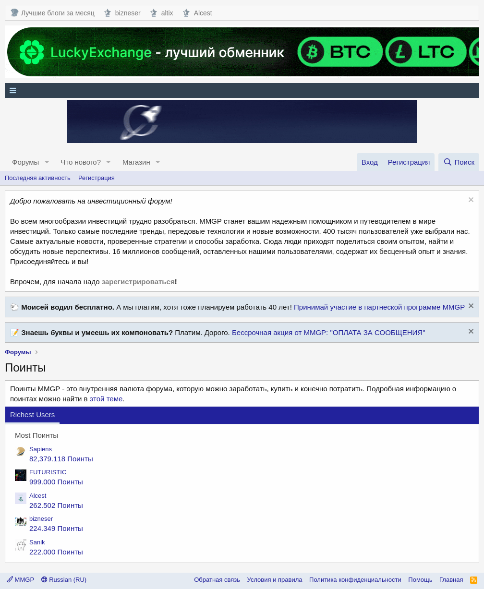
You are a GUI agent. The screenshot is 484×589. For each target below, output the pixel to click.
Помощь (420, 579)
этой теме (106, 399)
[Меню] (242, 90)
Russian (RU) (64, 579)
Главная (451, 579)
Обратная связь (217, 579)
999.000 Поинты (56, 482)
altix (161, 13)
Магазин (136, 162)
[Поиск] (458, 162)
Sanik (37, 542)
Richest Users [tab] (32, 414)
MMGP (20, 579)
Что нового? (80, 162)
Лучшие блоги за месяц (52, 13)
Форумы (25, 162)
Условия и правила (274, 579)
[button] (46, 162)
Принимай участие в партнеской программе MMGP (379, 307)
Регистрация (96, 177)
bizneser (122, 13)
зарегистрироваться (138, 281)
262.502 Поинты (56, 505)
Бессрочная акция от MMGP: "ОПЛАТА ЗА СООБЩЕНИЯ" (328, 332)
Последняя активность (38, 177)
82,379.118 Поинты (61, 459)
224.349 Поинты (56, 528)
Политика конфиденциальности (355, 579)
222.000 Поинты (56, 552)
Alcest (197, 13)
